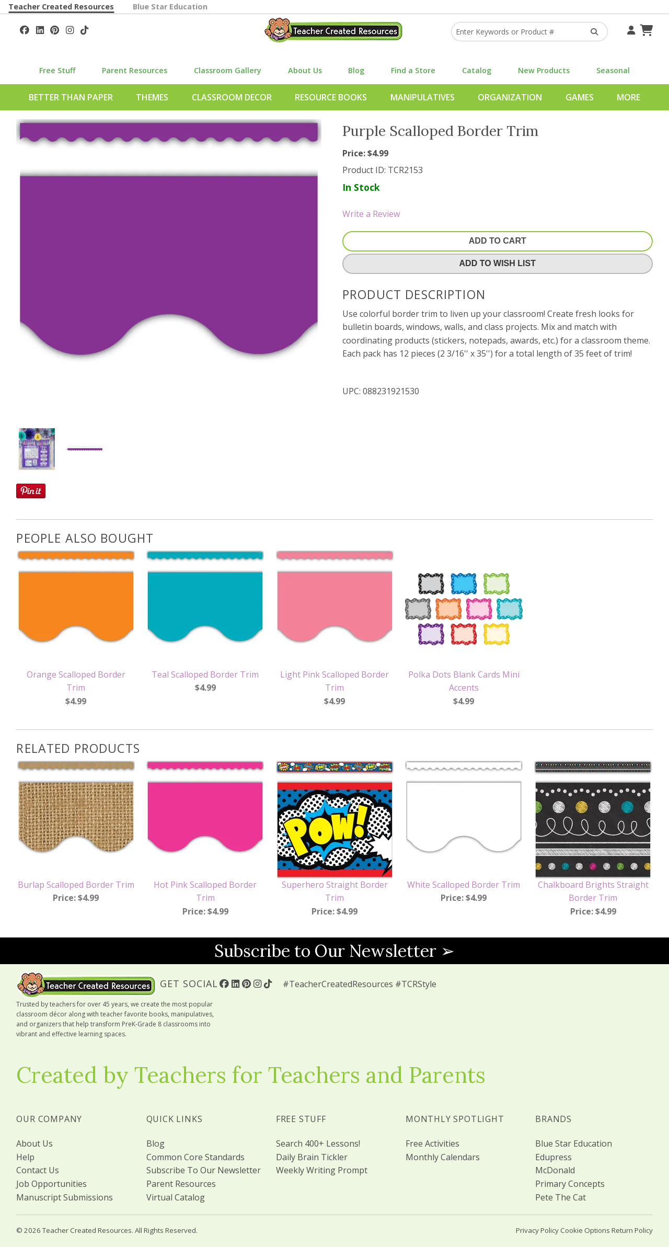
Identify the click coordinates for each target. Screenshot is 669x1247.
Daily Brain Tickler (312, 1157)
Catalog (476, 70)
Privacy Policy (537, 1230)
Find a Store (413, 70)
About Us (305, 70)
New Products (544, 70)
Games (580, 97)
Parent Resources (134, 70)
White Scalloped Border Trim (463, 884)
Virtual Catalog (175, 1197)
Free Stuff (57, 70)
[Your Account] (630, 29)
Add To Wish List (497, 263)
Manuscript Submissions (64, 1197)
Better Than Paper (71, 97)
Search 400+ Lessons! (318, 1143)
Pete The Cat (560, 1197)
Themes (152, 97)
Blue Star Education (170, 7)
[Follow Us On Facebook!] (24, 29)
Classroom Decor (232, 97)
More (628, 97)
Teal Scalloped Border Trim (205, 674)
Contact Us (37, 1170)
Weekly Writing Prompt (321, 1170)
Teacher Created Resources (61, 7)
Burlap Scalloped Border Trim (76, 884)
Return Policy (632, 1230)
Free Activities (432, 1143)
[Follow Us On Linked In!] (40, 29)
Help (25, 1157)
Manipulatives (422, 97)
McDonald (555, 1170)
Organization (510, 97)
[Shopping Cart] (645, 29)
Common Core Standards (195, 1157)
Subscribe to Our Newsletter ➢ (334, 951)
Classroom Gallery (227, 70)
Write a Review (371, 214)
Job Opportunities (51, 1183)
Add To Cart (497, 240)
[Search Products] (591, 31)
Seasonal (613, 70)
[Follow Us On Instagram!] (70, 29)
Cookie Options (585, 1230)
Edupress (553, 1157)
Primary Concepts (570, 1183)
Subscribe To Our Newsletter (203, 1170)
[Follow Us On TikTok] (84, 29)
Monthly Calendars (443, 1157)
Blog (356, 70)
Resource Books (331, 97)
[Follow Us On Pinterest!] (54, 29)
